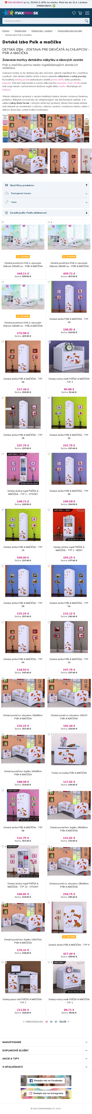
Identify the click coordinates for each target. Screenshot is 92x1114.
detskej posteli (22, 79)
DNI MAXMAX (15, 2)
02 (51, 1021)
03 (56, 1021)
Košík (80, 13)
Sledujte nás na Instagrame (48, 1093)
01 (47, 1021)
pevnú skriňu (57, 79)
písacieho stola (64, 82)
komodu (6, 82)
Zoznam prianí (74, 13)
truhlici (62, 86)
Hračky (77, 82)
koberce (6, 89)
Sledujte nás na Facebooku (48, 1080)
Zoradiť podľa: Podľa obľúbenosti (28, 212)
